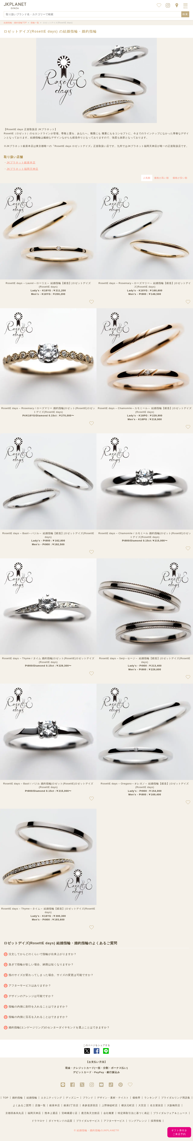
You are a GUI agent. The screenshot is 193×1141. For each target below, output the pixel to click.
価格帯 (136, 1097)
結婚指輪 (32, 1097)
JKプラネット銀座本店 (21, 162)
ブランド (88, 1097)
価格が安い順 (180, 178)
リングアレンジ (138, 1120)
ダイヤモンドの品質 (60, 1120)
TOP (5, 1097)
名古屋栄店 (156, 1105)
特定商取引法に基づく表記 (133, 1113)
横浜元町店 (128, 1105)
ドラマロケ (38, 1120)
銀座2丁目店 (71, 1105)
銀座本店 (54, 1105)
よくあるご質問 (22, 1105)
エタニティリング (51, 1097)
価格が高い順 (161, 178)
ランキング (150, 1097)
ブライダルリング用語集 (175, 1097)
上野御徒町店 (110, 1105)
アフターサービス (114, 1120)
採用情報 (156, 1120)
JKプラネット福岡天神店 (22, 168)
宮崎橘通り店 (69, 1113)
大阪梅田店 (173, 1105)
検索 (185, 14)
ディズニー (72, 1097)
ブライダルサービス (88, 1120)
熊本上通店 (51, 1113)
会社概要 (108, 1113)
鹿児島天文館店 (90, 1113)
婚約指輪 (17, 1097)
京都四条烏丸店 (14, 1113)
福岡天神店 (34, 1113)
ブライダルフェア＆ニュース (170, 1113)
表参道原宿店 (90, 1105)
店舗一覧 (40, 1105)
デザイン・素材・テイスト (113, 1097)
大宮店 (142, 1105)
